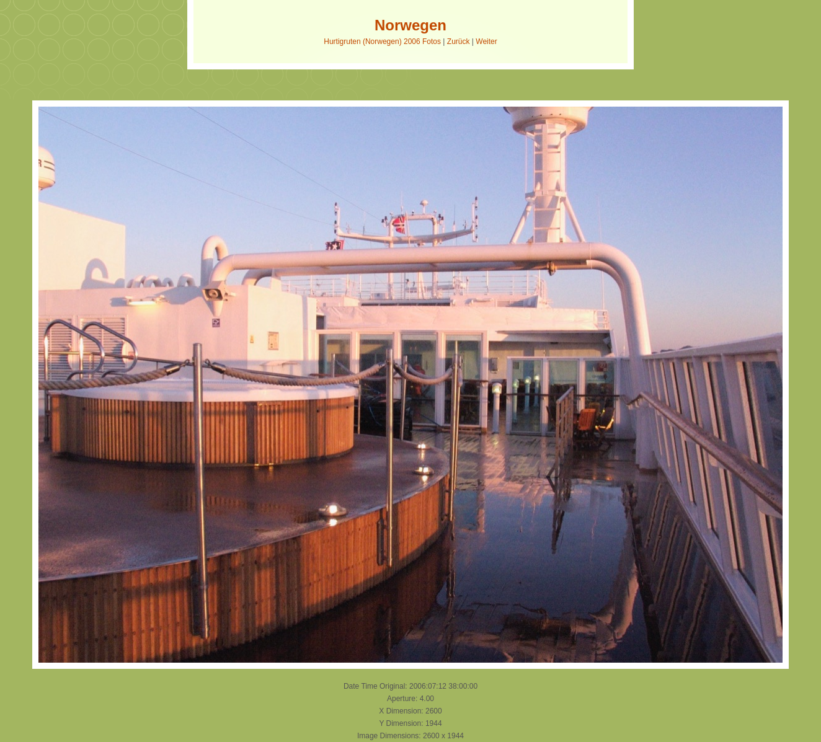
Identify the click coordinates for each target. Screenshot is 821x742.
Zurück (458, 41)
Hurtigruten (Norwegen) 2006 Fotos (382, 41)
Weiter (486, 41)
